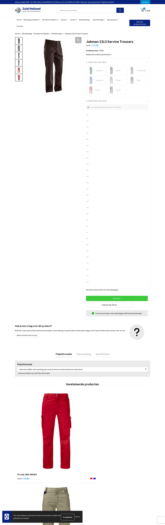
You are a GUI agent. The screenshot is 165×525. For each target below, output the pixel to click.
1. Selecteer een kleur (96, 62)
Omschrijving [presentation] (84, 354)
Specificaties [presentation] (101, 354)
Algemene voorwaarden (127, 468)
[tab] (65, 354)
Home (17, 33)
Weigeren (77, 517)
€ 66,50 (91, 432)
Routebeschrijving (75, 479)
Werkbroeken (57, 33)
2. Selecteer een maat (96, 100)
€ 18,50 (57, 429)
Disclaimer (122, 475)
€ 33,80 (23, 429)
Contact (145, 2)
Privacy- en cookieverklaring (129, 472)
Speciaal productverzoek (140, 23)
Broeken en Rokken (41, 33)
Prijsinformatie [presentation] (65, 354)
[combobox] (87, 10)
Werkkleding (27, 33)
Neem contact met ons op (27, 335)
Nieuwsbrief (73, 472)
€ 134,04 (125, 432)
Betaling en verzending (77, 475)
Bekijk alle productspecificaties (99, 54)
